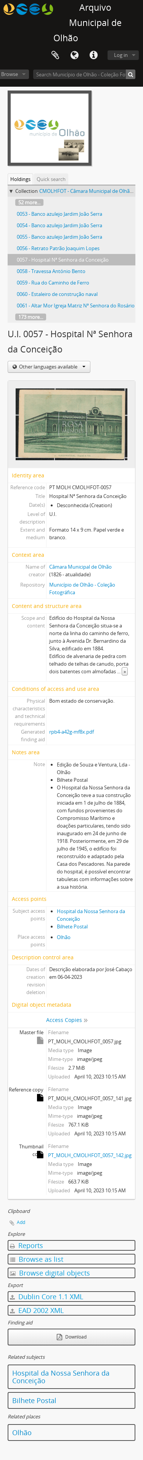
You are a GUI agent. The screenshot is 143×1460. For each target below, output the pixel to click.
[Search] (130, 74)
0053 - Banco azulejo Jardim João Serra (59, 213)
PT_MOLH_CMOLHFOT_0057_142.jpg (90, 1155)
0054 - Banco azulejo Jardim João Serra (59, 225)
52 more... (29, 202)
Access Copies (64, 1019)
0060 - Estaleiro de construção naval (57, 294)
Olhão (64, 937)
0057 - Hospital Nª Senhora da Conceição (63, 259)
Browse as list (36, 1259)
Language (74, 55)
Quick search (51, 179)
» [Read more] (125, 671)
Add (21, 1222)
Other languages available (51, 366)
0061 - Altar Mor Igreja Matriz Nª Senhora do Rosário (76, 305)
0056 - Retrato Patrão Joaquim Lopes (58, 248)
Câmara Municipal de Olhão (80, 566)
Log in (121, 55)
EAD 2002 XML (37, 1310)
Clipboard (55, 55)
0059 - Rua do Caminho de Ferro (53, 282)
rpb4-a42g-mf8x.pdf (71, 731)
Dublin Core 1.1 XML (46, 1296)
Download (72, 1337)
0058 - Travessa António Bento (51, 271)
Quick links (93, 55)
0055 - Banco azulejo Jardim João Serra (59, 236)
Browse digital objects (50, 1272)
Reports (26, 1245)
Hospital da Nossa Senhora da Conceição (60, 1376)
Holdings (20, 179)
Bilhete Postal (72, 926)
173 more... (30, 317)
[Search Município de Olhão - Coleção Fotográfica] (84, 74)
